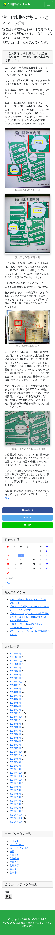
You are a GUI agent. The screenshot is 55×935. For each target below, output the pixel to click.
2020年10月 (16, 821)
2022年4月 (15, 762)
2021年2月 (15, 807)
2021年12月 (16, 772)
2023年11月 (16, 716)
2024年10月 (16, 685)
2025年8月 (15, 664)
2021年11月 (16, 776)
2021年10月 (16, 779)
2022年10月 (16, 755)
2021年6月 (15, 793)
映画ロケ (14, 862)
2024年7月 (15, 695)
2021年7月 (15, 790)
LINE (27, 525)
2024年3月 (15, 709)
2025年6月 (15, 671)
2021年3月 (15, 804)
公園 (12, 851)
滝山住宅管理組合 (16, 4)
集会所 (13, 869)
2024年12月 (16, 681)
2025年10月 (16, 660)
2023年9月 (15, 723)
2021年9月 (15, 783)
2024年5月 (15, 702)
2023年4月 (15, 741)
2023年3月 (15, 744)
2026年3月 (15, 657)
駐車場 (13, 872)
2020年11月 (16, 818)
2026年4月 (15, 653)
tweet (27, 517)
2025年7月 (15, 667)
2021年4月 (15, 800)
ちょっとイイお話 (19, 848)
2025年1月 (15, 678)
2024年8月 (15, 692)
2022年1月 (15, 769)
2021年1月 (15, 811)
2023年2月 (15, 748)
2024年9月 (15, 688)
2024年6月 (15, 699)
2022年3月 (15, 765)
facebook (27, 510)
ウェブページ (17, 844)
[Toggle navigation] (48, 4)
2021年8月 (15, 786)
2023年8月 (15, 727)
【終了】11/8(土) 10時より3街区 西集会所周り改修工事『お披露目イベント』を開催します (29, 617)
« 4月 (7, 582)
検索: (7, 892)
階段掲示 (14, 865)
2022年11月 (16, 751)
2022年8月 (15, 758)
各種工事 (14, 855)
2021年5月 (15, 797)
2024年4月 (15, 706)
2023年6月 (15, 734)
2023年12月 (16, 713)
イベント (14, 841)
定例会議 (14, 858)
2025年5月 (15, 674)
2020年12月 (16, 814)
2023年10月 (16, 720)
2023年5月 (15, 737)
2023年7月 (15, 730)
